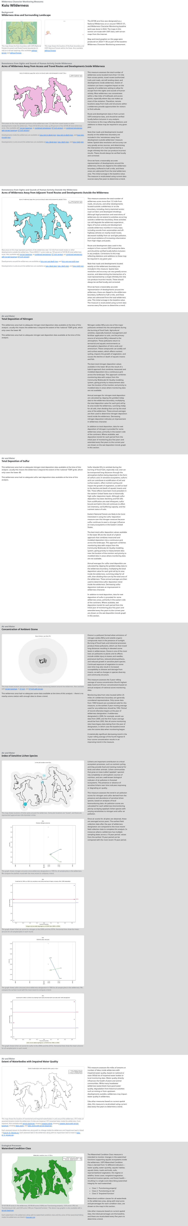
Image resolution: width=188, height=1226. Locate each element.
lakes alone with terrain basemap (40, 1126)
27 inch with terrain (36, 689)
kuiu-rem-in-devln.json (65, 135)
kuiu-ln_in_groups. (11, 1133)
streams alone (47, 1123)
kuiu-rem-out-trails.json (70, 261)
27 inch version (57, 128)
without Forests (15, 53)
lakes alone (20, 1126)
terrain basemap (26, 128)
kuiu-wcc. (30, 1217)
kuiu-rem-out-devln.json (49, 261)
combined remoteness (43, 128)
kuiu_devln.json (63, 142)
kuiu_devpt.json (51, 142)
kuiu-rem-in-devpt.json (48, 135)
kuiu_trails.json (78, 142)
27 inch (22, 689)
